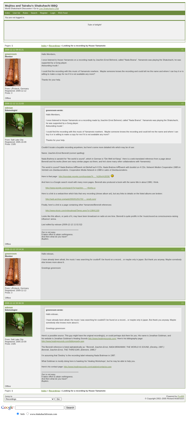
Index (7, 13)
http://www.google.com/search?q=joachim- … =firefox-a (70, 188)
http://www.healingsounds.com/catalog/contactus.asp (87, 367)
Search (34, 13)
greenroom (11, 54)
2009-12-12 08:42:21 (14, 50)
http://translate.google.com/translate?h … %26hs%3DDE (84, 176)
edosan (9, 108)
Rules (25, 13)
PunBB (181, 396)
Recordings (54, 46)
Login (52, 13)
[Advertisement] (51, 33)
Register (44, 13)
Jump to (33, 398)
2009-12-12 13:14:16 (14, 249)
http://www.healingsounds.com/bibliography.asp (63, 341)
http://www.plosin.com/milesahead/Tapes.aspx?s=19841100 (72, 210)
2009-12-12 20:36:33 (14, 303)
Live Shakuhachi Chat (49, 8)
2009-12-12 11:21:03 (14, 103)
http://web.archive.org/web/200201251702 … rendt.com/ (70, 199)
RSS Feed (63, 13)
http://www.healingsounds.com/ (102, 338)
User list (16, 13)
